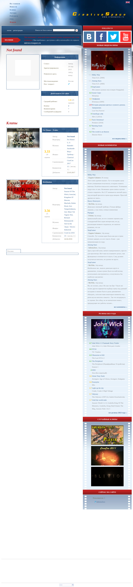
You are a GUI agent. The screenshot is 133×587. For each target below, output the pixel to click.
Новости (13, 7)
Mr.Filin (91, 204)
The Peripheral (97, 361)
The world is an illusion (100, 132)
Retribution (47, 182)
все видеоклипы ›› (119, 138)
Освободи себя (97, 114)
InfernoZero (93, 248)
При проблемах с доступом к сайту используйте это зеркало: (56, 40)
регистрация (18, 30)
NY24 (94, 349)
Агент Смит (96, 93)
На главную (15, 4)
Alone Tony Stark (98, 376)
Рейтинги (14, 16)
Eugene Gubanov (95, 178)
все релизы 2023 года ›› (118, 413)
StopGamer (96, 87)
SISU (94, 370)
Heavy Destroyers (94, 201)
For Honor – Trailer (50, 130)
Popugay (91, 213)
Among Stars (96, 81)
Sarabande (71, 148)
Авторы (13, 13)
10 (65, 236)
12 (68, 166)
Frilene (91, 216)
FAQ (11, 19)
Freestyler (95, 382)
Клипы (13, 10)
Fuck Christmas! (98, 120)
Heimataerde (68, 221)
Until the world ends (99, 400)
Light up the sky (98, 388)
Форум (13, 22)
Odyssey (95, 394)
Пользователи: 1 (99, 498)
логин (9, 30)
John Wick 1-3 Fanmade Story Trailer (105, 343)
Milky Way (96, 75)
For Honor (71, 139)
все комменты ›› (120, 307)
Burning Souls (97, 126)
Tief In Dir (68, 224)
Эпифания (96, 99)
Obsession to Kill (98, 355)
